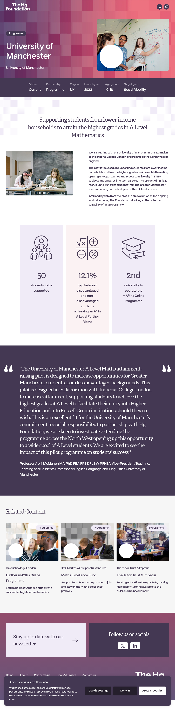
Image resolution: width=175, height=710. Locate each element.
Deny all (125, 690)
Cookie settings (98, 690)
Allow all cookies (152, 690)
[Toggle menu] (159, 7)
